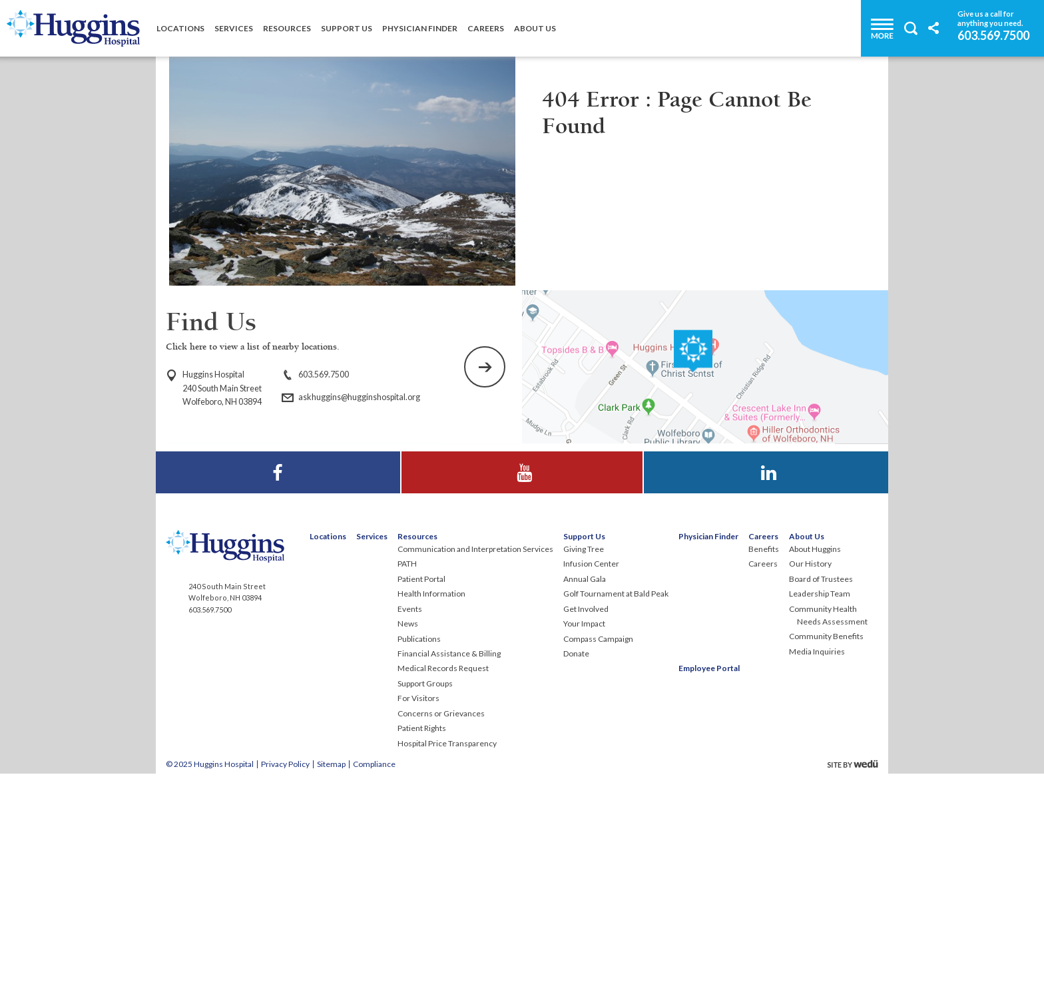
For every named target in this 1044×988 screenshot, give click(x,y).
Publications (419, 852)
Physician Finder (419, 28)
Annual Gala (584, 792)
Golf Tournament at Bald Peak (615, 807)
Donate (576, 866)
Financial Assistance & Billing (449, 866)
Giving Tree (583, 762)
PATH (407, 777)
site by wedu (856, 977)
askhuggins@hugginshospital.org (359, 397)
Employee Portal (709, 881)
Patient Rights (421, 941)
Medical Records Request (443, 881)
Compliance (374, 977)
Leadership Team (819, 807)
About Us (535, 28)
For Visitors (418, 911)
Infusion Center (591, 777)
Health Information (431, 807)
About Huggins (815, 762)
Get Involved (586, 822)
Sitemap (331, 977)
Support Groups (425, 896)
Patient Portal (421, 792)
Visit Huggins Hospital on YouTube (521, 672)
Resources (287, 28)
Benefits (763, 762)
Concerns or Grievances (441, 926)
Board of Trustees (821, 792)
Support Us (346, 28)
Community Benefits (826, 849)
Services (233, 28)
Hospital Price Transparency (447, 956)
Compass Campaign (598, 852)
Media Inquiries (817, 864)
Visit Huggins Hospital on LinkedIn (766, 672)
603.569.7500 (993, 34)
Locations (180, 28)
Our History (810, 777)
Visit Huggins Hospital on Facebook (278, 672)
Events (409, 822)
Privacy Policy (285, 977)
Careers (485, 28)
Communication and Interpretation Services (475, 762)
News (407, 837)
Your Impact (584, 837)
